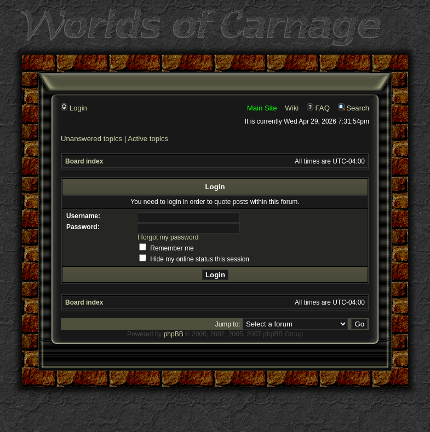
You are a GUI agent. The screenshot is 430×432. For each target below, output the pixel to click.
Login (74, 108)
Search (353, 108)
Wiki (292, 108)
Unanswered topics (91, 139)
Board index (84, 161)
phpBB (174, 334)
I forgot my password (167, 237)
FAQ (318, 108)
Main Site (262, 108)
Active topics (148, 139)
